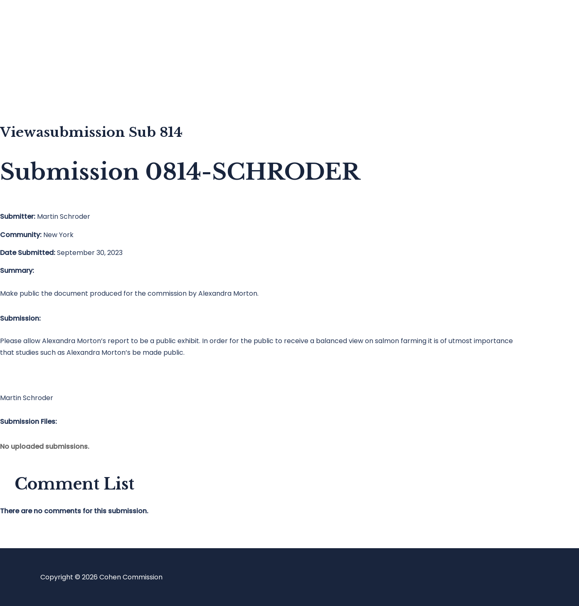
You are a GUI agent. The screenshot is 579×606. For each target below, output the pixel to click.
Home (43, 23)
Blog (40, 56)
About (43, 89)
